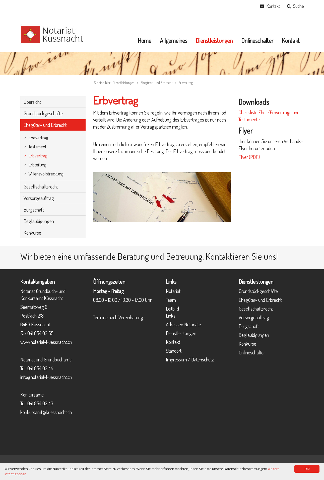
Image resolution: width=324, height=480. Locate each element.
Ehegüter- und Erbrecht (156, 82)
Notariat (173, 291)
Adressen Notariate (183, 324)
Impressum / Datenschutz (190, 359)
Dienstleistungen (181, 333)
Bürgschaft (249, 326)
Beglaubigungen (254, 335)
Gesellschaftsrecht (256, 308)
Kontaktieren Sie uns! (242, 256)
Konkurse (247, 343)
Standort (173, 350)
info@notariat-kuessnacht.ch (46, 377)
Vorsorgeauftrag (254, 317)
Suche (298, 6)
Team (171, 300)
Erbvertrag (185, 82)
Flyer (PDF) (249, 157)
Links (170, 315)
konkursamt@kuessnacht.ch (46, 412)
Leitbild (172, 308)
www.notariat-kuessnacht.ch (46, 342)
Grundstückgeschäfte (258, 291)
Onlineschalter (252, 352)
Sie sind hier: (102, 82)
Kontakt (273, 6)
